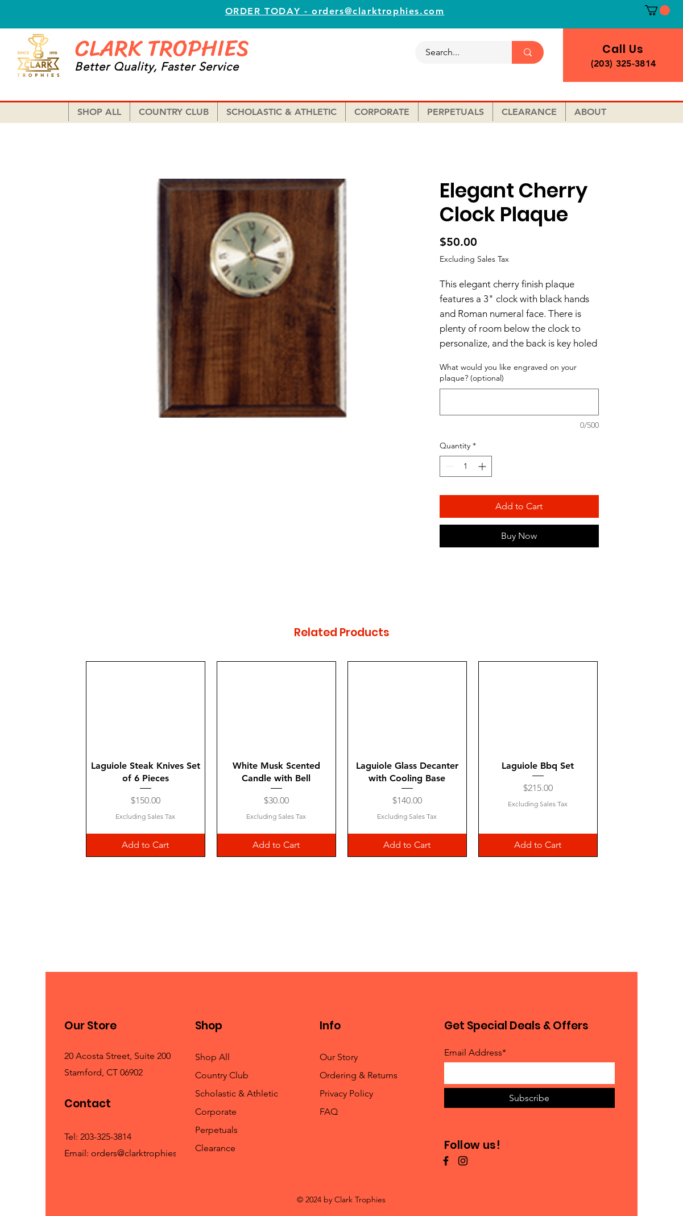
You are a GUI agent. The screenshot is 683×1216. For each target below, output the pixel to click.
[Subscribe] (529, 1098)
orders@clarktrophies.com (144, 1153)
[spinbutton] (466, 466)
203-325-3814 (105, 1136)
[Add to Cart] (145, 845)
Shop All (212, 1057)
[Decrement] (448, 466)
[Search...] (456, 52)
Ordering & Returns (359, 1075)
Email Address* (475, 1052)
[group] (341, 759)
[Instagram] (463, 1161)
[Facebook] (446, 1161)
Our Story (339, 1057)
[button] (657, 10)
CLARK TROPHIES (162, 48)
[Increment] (483, 466)
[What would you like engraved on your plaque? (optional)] (519, 402)
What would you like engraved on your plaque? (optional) (508, 373)
